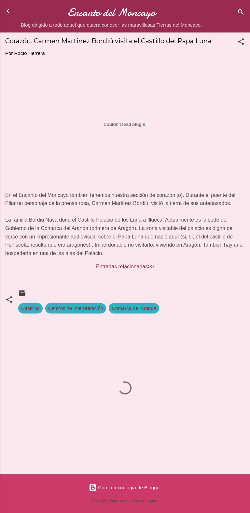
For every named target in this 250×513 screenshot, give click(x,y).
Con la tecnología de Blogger (125, 487)
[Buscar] (241, 13)
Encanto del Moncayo (111, 12)
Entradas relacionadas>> (125, 266)
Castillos (30, 308)
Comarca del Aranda (134, 308)
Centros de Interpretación (75, 308)
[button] (241, 43)
